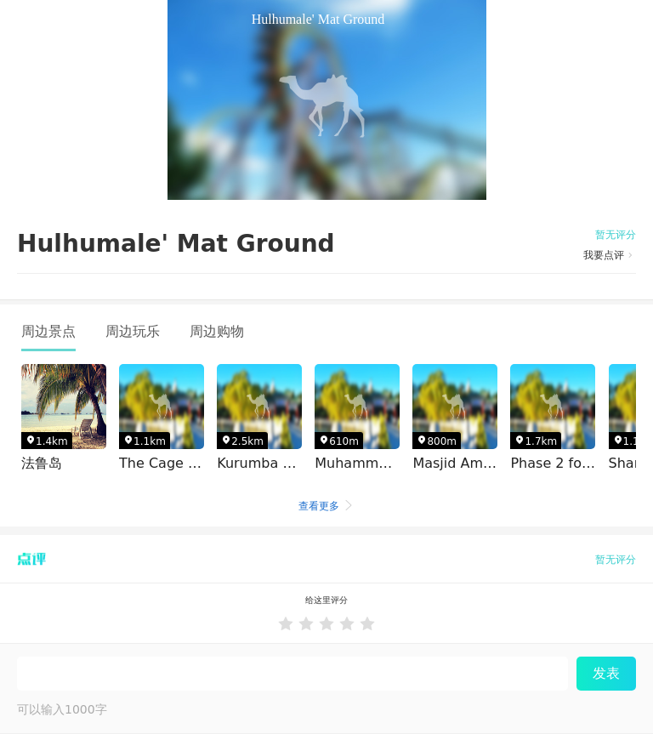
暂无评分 (615, 235)
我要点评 (609, 255)
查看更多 (326, 506)
